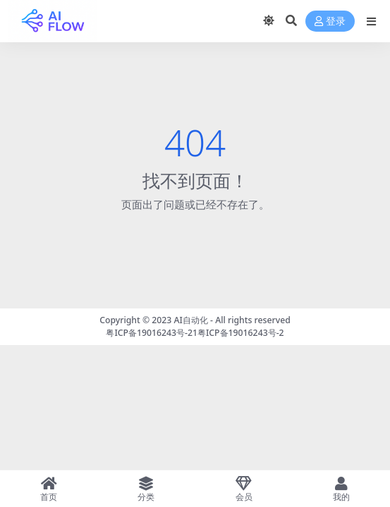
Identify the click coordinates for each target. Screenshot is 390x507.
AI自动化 (191, 320)
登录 (330, 21)
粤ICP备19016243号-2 (240, 333)
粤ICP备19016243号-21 (151, 333)
